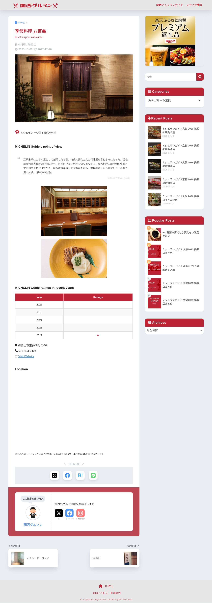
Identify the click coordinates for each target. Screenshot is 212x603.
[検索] (200, 77)
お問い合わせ (100, 593)
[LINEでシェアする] (93, 475)
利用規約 (116, 593)
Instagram (80, 519)
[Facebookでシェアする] (67, 475)
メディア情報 (194, 5)
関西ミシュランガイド (169, 5)
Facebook (69, 519)
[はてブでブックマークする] (80, 475)
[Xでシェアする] (54, 475)
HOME (106, 586)
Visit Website (26, 356)
